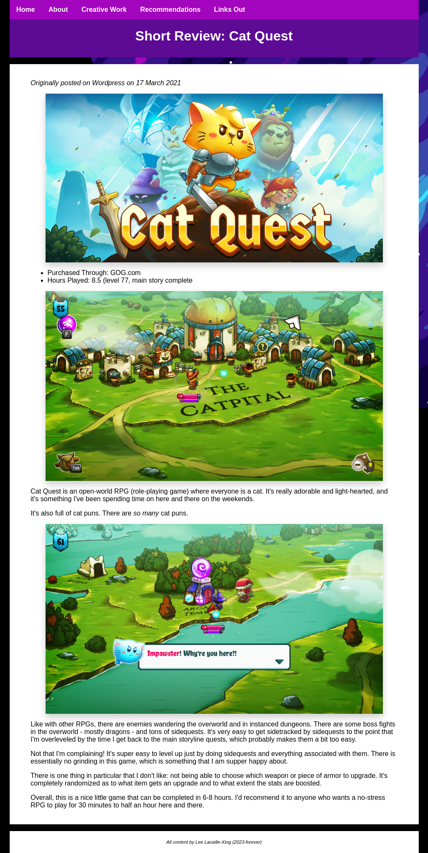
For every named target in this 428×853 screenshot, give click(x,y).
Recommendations (170, 9)
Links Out (229, 9)
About (58, 9)
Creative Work (104, 9)
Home (25, 9)
